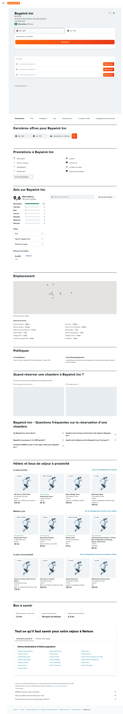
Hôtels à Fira (85, 651)
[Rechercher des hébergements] (3, 14)
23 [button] (58, 64)
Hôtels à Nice (85, 662)
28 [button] (48, 69)
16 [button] (58, 59)
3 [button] (79, 50)
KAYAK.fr (15, 709)
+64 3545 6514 (20, 21)
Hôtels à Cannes (23, 654)
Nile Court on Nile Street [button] (22, 494)
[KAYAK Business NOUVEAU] (3, 41)
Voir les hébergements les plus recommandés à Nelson (98, 554)
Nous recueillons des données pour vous (66, 695)
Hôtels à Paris (54, 654)
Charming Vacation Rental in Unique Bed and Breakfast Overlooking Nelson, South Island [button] (104, 540)
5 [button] (38, 54)
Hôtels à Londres (23, 662)
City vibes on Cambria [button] (47, 579)
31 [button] (29, 74)
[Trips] (3, 47)
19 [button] (39, 64)
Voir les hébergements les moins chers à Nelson (101, 511)
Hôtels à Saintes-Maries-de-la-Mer (92, 657)
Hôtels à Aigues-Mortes (25, 651)
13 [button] (43, 59)
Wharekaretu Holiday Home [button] (101, 579)
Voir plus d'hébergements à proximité (104, 470)
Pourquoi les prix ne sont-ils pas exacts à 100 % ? (66, 699)
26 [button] (39, 69)
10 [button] (29, 59)
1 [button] (53, 50)
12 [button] (39, 59)
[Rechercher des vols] (3, 9)
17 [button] (29, 64)
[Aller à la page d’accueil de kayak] (13, 3)
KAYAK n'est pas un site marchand (66, 692)
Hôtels (22, 709)
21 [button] (48, 64)
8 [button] (53, 54)
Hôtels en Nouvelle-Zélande (49, 709)
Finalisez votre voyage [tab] (43, 639)
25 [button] (34, 69)
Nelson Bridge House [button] (73, 494)
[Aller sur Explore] (3, 28)
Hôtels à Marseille (55, 662)
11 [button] (33, 59)
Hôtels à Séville (54, 657)
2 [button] (58, 50)
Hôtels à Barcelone (55, 651)
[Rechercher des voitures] (3, 18)
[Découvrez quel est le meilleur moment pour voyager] (3, 36)
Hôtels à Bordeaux (87, 665)
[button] (3, 3)
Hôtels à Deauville (55, 665)
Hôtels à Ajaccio (23, 668)
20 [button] (44, 64)
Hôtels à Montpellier (24, 657)
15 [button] (53, 59)
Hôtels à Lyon (22, 665)
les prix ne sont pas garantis (59, 686)
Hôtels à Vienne (86, 654)
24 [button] (29, 69)
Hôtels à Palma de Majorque (90, 660)
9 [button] (58, 54)
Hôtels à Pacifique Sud (33, 709)
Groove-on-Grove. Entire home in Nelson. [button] (25, 580)
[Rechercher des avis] (74, 196)
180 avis (30, 24)
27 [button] (43, 69)
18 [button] (34, 64)
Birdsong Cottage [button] (97, 494)
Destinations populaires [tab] (24, 639)
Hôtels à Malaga (54, 660)
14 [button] (48, 59)
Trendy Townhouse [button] (72, 579)
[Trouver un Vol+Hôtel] (3, 22)
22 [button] (53, 64)
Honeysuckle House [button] (46, 496)
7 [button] (48, 54)
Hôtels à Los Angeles (24, 660)
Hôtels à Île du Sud (64, 709)
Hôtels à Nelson (76, 709)
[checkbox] (23, 257)
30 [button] (58, 69)
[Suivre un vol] (3, 32)
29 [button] (53, 69)
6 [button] (43, 54)
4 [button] (33, 54)
